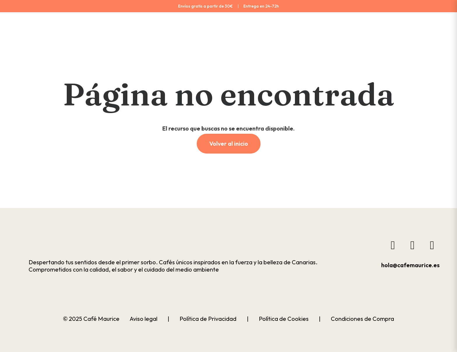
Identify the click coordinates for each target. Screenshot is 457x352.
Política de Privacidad (208, 318)
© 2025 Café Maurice (91, 318)
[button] (65, 243)
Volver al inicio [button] (228, 143)
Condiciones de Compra (362, 318)
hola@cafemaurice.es (410, 265)
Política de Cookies (284, 318)
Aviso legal (143, 318)
